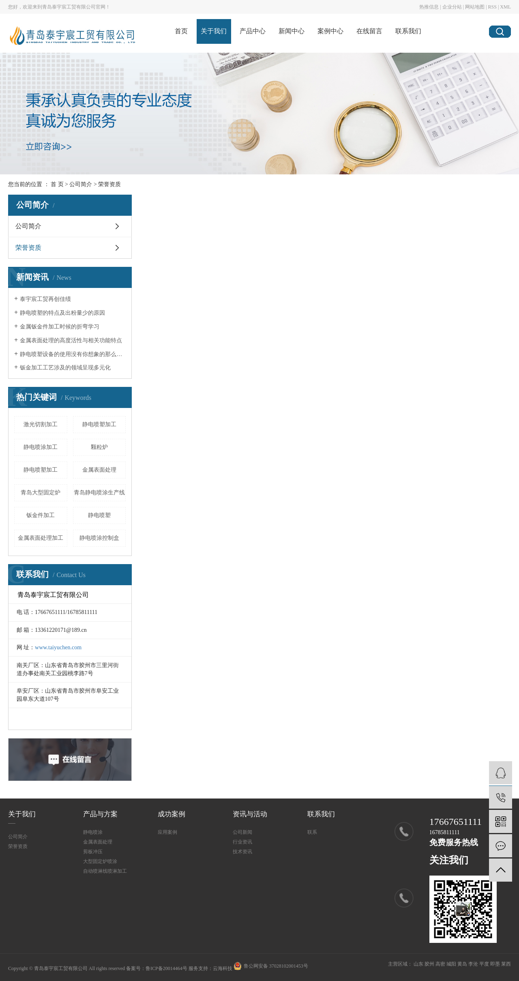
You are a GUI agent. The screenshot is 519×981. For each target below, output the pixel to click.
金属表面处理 (99, 470)
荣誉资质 (28, 247)
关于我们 (214, 31)
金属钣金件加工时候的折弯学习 (59, 327)
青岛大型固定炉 (40, 492)
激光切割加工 (41, 424)
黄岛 (462, 964)
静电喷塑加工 (99, 424)
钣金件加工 (40, 515)
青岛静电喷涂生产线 (99, 492)
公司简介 (80, 184)
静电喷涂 (93, 832)
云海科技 (222, 968)
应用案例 (167, 832)
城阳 (451, 964)
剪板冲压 (93, 851)
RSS (492, 7)
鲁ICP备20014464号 (166, 968)
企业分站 (452, 7)
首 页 (57, 184)
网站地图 (475, 7)
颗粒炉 (99, 447)
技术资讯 (242, 851)
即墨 (495, 964)
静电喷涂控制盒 (99, 538)
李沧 (473, 964)
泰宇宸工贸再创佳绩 (45, 299)
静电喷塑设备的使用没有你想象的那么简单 (73, 354)
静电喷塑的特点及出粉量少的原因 (62, 313)
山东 (418, 964)
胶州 (429, 964)
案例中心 (330, 31)
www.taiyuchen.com (58, 647)
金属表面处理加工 (40, 538)
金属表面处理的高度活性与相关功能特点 (71, 340)
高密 (440, 964)
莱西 (506, 964)
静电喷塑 (99, 515)
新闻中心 (292, 31)
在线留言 (369, 31)
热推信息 (429, 7)
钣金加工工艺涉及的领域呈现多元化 (65, 368)
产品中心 (253, 31)
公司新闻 (242, 832)
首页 (181, 31)
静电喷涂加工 (41, 447)
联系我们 (408, 31)
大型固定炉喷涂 (100, 861)
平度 (484, 964)
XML (505, 7)
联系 (312, 832)
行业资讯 (242, 842)
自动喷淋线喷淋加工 (105, 871)
